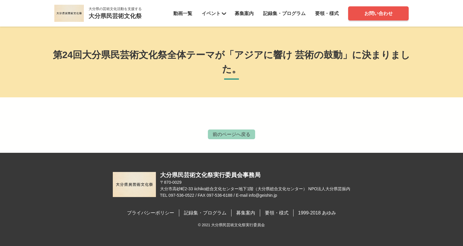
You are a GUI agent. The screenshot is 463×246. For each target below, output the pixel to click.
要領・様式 (327, 13)
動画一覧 (182, 13)
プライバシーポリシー (150, 212)
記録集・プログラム (284, 13)
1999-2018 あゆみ (317, 212)
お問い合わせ (378, 13)
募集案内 (244, 13)
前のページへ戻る (231, 134)
